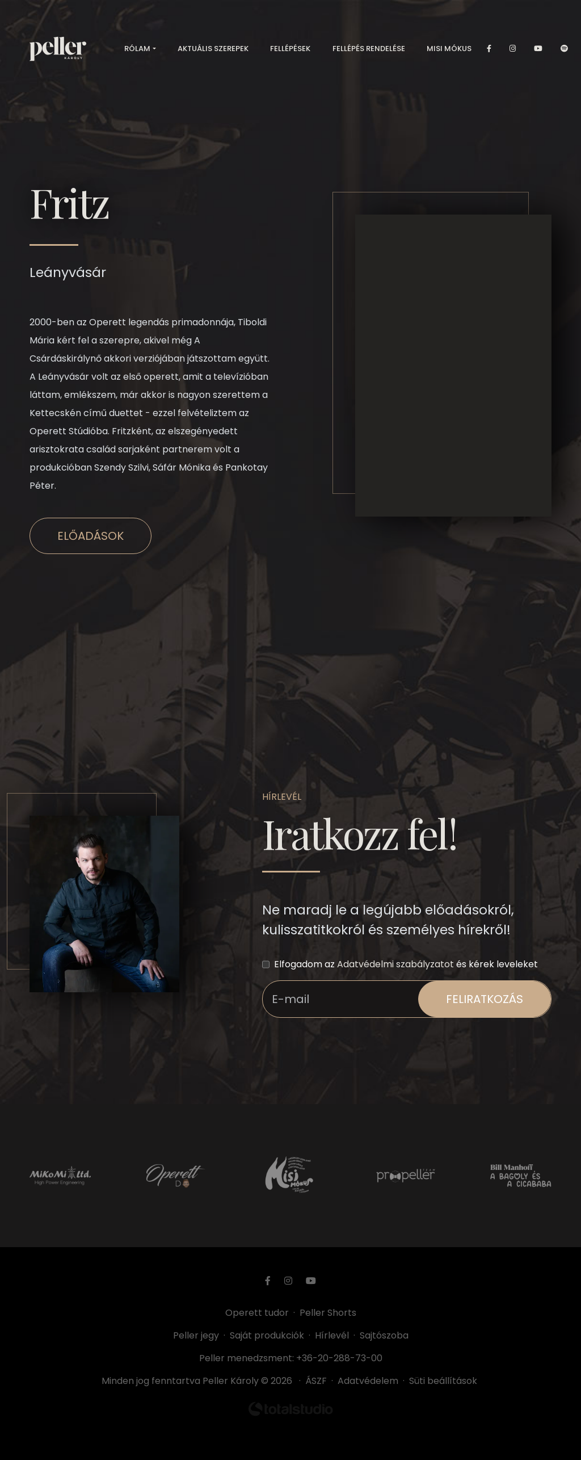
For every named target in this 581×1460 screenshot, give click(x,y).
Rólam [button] (137, 50)
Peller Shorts (328, 1312)
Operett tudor (257, 1312)
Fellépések (290, 50)
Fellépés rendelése (368, 50)
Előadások (90, 536)
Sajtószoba (384, 1335)
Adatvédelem (368, 1380)
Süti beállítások (443, 1380)
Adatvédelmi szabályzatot (395, 964)
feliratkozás (484, 999)
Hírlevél (332, 1335)
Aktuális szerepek (213, 50)
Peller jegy (196, 1335)
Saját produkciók (267, 1335)
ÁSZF (318, 1380)
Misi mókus (449, 50)
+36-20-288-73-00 (339, 1358)
